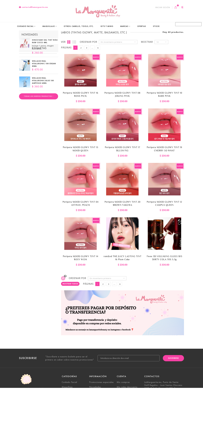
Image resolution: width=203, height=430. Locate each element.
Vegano (24, 119)
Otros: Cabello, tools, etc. (79, 26)
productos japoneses (43, 144)
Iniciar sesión (162, 7)
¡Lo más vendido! (98, 391)
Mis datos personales (128, 396)
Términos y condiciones (101, 410)
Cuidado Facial (25, 26)
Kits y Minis (107, 26)
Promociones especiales (101, 382)
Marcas (124, 26)
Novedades (30, 34)
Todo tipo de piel (29, 127)
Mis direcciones (125, 391)
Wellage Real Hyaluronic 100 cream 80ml (44, 66)
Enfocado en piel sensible (34, 140)
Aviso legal (95, 406)
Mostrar (147, 42)
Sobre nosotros (97, 415)
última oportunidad (31, 135)
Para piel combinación (44, 119)
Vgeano (24, 144)
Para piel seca (47, 123)
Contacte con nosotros (100, 396)
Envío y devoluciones (100, 401)
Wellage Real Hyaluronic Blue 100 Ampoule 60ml (43, 83)
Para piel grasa (28, 123)
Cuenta (121, 376)
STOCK (156, 26)
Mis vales (121, 401)
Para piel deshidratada (32, 131)
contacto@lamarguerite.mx (33, 7)
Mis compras (123, 382)
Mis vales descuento (127, 387)
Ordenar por (88, 42)
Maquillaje (48, 26)
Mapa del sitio (96, 420)
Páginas (66, 47)
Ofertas (141, 26)
